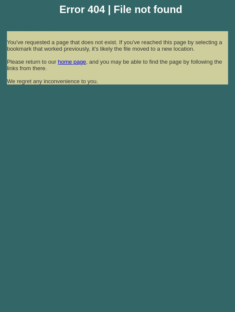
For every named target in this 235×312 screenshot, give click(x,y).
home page (72, 61)
